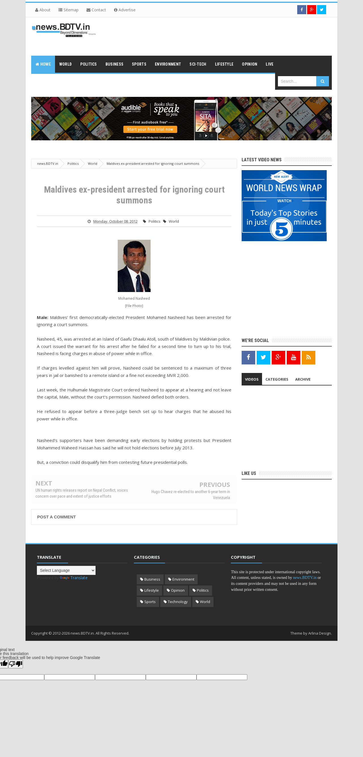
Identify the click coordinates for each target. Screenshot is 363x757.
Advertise (125, 9)
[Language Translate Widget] (66, 570)
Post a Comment (56, 516)
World (174, 221)
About (42, 9)
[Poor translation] (15, 664)
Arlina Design (319, 633)
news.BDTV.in (304, 577)
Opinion (178, 590)
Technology (178, 601)
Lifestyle (151, 590)
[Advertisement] (228, 36)
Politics (155, 221)
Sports (150, 601)
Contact (96, 9)
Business (152, 579)
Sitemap (68, 9)
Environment (183, 579)
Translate (74, 577)
